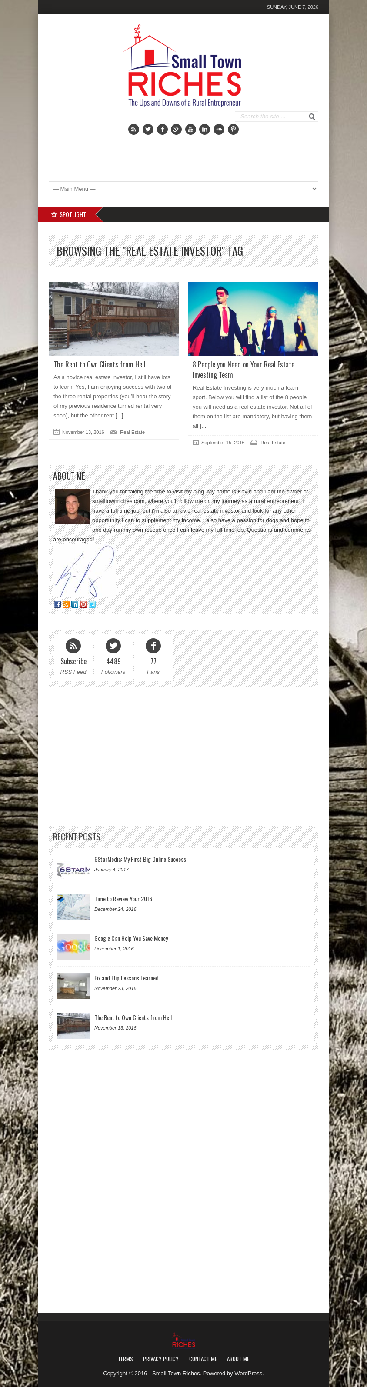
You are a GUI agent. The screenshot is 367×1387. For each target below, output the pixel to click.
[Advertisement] (214, 152)
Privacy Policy (161, 1358)
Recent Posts (76, 836)
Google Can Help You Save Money (131, 938)
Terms (125, 1358)
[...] (118, 415)
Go (312, 116)
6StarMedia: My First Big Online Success (140, 859)
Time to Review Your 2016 (123, 898)
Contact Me (203, 1358)
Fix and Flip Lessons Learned (126, 977)
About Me (238, 1358)
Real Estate (132, 432)
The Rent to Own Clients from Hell (99, 364)
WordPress (248, 1373)
